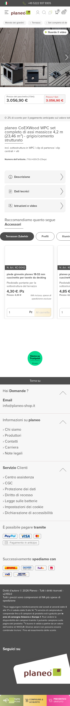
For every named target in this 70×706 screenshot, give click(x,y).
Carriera (11, 447)
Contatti (11, 441)
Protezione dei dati (20, 489)
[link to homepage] (20, 13)
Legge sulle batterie (21, 501)
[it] (6, 3)
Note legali (14, 453)
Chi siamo (13, 429)
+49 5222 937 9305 (39, 3)
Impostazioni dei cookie (24, 507)
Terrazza (36, 22)
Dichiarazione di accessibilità (29, 513)
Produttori (13, 435)
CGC (9, 483)
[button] (6, 3)
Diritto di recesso (19, 495)
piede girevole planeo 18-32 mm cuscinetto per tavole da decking (26, 276)
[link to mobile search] (44, 12)
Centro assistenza (19, 477)
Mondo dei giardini (14, 22)
